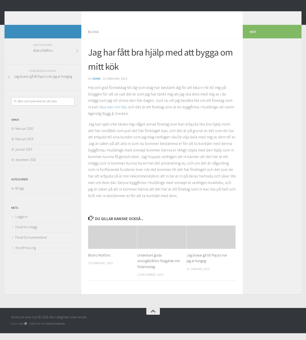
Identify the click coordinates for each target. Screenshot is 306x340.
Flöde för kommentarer (31, 244)
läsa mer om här (112, 113)
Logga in (21, 223)
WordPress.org (25, 254)
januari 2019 (23, 156)
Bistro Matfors (99, 261)
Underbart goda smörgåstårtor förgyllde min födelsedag (158, 267)
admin (96, 85)
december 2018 (25, 166)
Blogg (93, 38)
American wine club (50, 15)
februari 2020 (24, 135)
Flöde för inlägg (26, 234)
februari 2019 (24, 146)
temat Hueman (56, 330)
